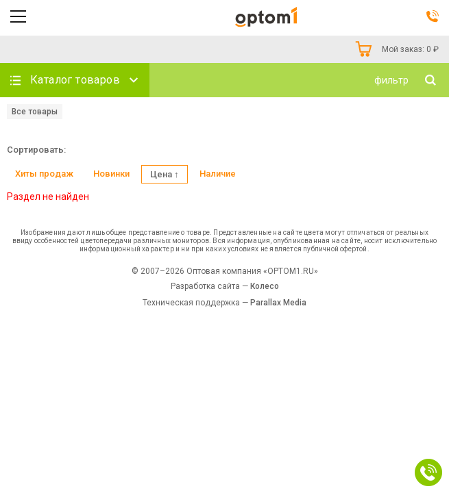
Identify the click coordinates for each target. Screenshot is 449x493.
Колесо (264, 286)
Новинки (111, 173)
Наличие (217, 173)
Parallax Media (278, 302)
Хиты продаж (44, 173)
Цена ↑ (164, 174)
